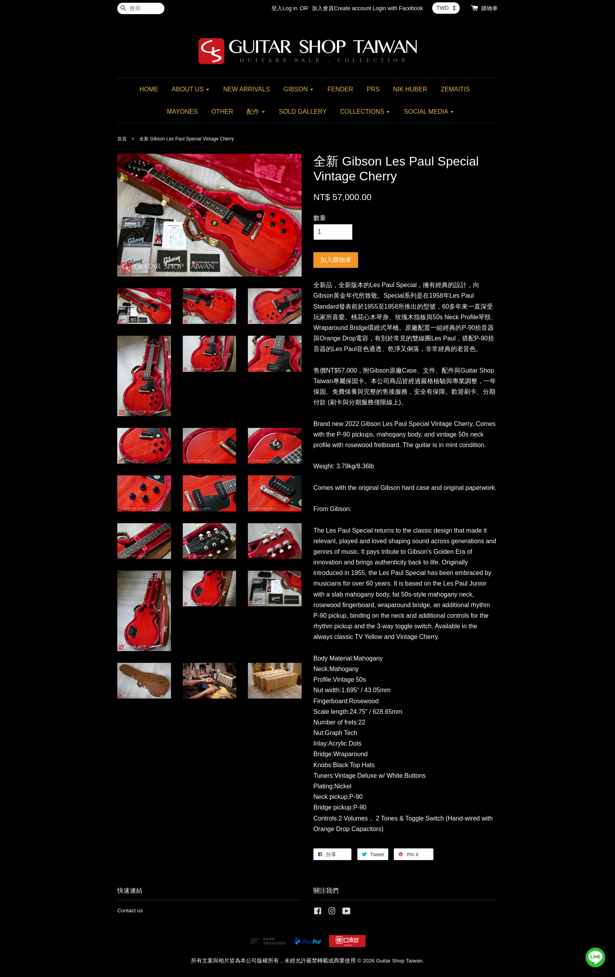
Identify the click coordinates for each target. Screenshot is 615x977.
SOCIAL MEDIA (429, 111)
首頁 (122, 139)
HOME (148, 89)
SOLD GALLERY (303, 111)
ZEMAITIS (455, 89)
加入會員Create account (341, 8)
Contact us (130, 910)
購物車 (489, 8)
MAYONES (182, 111)
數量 (319, 218)
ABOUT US (191, 89)
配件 (256, 111)
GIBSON (299, 89)
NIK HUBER (410, 89)
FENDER (340, 89)
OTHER (222, 111)
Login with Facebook (398, 8)
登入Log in (284, 8)
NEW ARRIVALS (246, 89)
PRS (373, 89)
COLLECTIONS (365, 111)
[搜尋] (140, 8)
